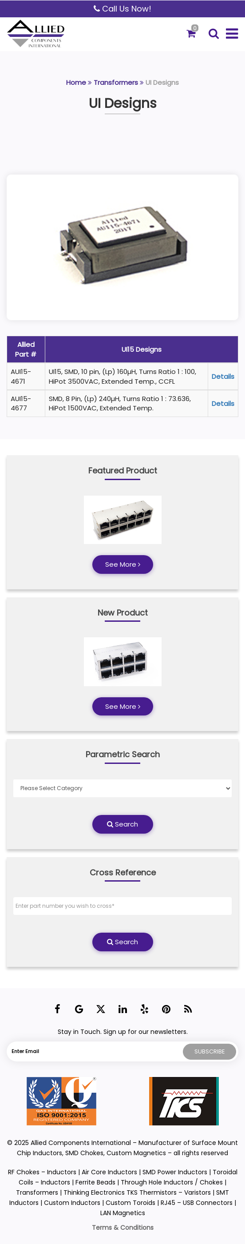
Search (122, 824)
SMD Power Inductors (174, 1172)
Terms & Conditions (123, 1227)
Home (76, 82)
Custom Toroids (130, 1202)
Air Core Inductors (109, 1172)
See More (122, 564)
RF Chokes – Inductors (42, 1172)
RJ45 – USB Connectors (197, 1202)
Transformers (116, 82)
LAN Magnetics (122, 1212)
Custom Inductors (72, 1202)
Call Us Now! (122, 8)
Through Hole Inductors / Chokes (172, 1182)
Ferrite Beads (95, 1182)
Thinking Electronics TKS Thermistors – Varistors (138, 1192)
